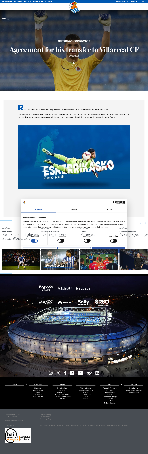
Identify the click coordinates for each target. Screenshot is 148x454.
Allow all (108, 250)
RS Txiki (110, 399)
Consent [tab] (38, 209)
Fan (109, 384)
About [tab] (109, 209)
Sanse (38, 392)
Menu (5, 19)
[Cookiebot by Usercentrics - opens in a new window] (114, 202)
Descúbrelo (133, 388)
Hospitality (38, 1)
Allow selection (74, 250)
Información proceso (134, 390)
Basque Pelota (62, 392)
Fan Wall (109, 401)
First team (38, 388)
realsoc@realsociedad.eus (15, 420)
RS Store (18, 1)
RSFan (109, 394)
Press (86, 397)
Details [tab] (74, 209)
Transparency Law (86, 390)
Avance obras (134, 392)
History (62, 399)
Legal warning (45, 415)
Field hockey (62, 388)
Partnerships (86, 394)
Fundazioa (7, 1)
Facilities (86, 399)
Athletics (62, 390)
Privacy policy (45, 417)
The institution (85, 388)
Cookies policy (45, 419)
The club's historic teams (62, 397)
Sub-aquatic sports (62, 394)
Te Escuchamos (110, 403)
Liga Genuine (38, 397)
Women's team (38, 390)
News (14, 384)
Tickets (27, 1)
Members (109, 390)
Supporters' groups (110, 397)
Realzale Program (110, 388)
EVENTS (48, 1)
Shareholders (110, 392)
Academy (38, 394)
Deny (40, 250)
